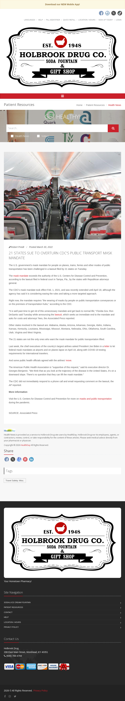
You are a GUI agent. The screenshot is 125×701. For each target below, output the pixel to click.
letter (106, 346)
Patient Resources (95, 105)
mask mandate (20, 275)
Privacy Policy (11, 627)
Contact (8, 612)
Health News (20, 136)
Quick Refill (69, 20)
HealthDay (25, 445)
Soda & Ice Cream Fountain (17, 602)
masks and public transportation (96, 398)
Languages (29, 20)
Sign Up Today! (105, 20)
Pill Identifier (53, 20)
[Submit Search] (113, 128)
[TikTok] (120, 13)
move (68, 360)
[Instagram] (107, 13)
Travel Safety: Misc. (15, 480)
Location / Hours (86, 20)
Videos (43, 136)
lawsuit (58, 314)
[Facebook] (101, 13)
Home (79, 105)
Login (118, 20)
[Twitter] (113, 13)
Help (40, 20)
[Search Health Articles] (57, 128)
